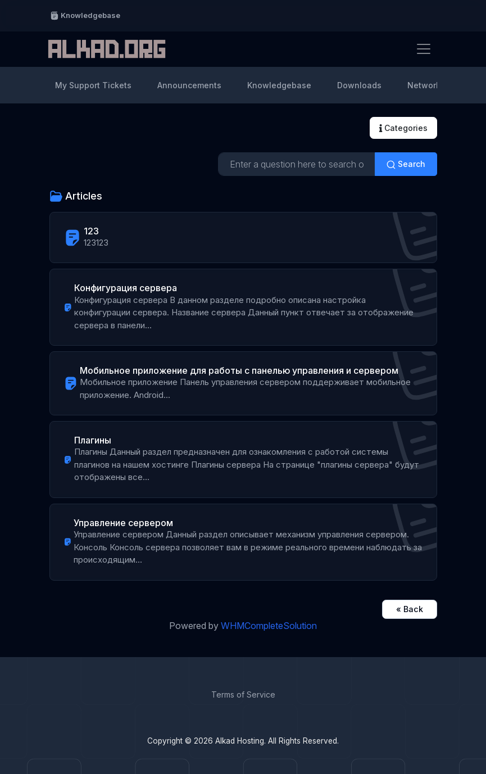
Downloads (359, 85)
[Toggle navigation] (423, 49)
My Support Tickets (93, 85)
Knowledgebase (85, 15)
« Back (409, 609)
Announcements (189, 85)
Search (406, 164)
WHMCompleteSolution (269, 625)
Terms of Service (243, 694)
